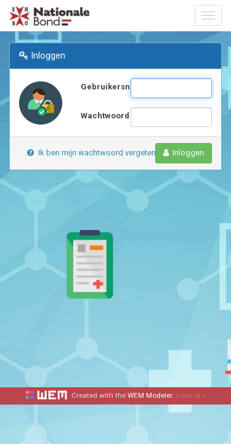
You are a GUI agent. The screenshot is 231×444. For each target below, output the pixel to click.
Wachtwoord (101, 115)
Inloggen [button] (184, 152)
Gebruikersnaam (101, 86)
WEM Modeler (150, 395)
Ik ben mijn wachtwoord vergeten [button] (91, 152)
